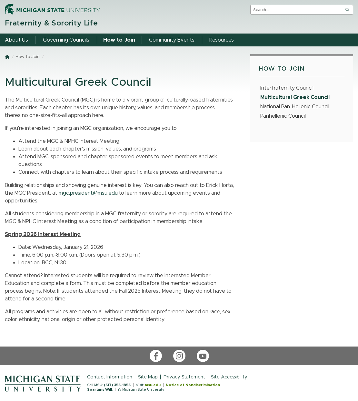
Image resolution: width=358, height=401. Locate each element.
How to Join (27, 57)
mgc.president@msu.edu (88, 193)
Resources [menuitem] (221, 40)
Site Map (148, 377)
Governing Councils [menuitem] (66, 40)
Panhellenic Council (283, 116)
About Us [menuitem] (16, 40)
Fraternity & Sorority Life (51, 23)
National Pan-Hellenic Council (294, 106)
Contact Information (109, 377)
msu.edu (153, 385)
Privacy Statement (184, 377)
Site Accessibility (229, 377)
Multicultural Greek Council (295, 97)
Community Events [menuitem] (171, 40)
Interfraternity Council (286, 88)
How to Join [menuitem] (119, 40)
